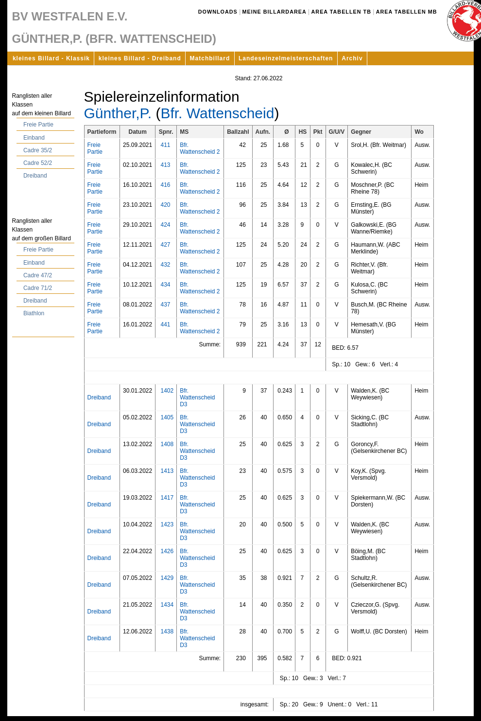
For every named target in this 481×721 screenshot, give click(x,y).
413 (165, 165)
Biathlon (33, 313)
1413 (166, 471)
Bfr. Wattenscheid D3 (197, 397)
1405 (166, 417)
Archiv (352, 58)
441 (165, 324)
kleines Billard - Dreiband (140, 58)
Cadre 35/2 (37, 150)
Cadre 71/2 (37, 288)
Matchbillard (210, 58)
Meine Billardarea (274, 12)
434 (165, 284)
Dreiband (35, 175)
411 (165, 145)
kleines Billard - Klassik (51, 58)
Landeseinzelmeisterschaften (286, 58)
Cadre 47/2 (37, 275)
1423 (166, 524)
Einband (34, 137)
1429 (166, 578)
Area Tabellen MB (406, 12)
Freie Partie (38, 124)
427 (165, 244)
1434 (166, 604)
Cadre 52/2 (37, 163)
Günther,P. (118, 113)
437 (165, 304)
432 (165, 264)
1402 (166, 390)
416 (165, 184)
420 (165, 204)
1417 (166, 497)
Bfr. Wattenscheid (217, 113)
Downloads (218, 12)
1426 (166, 551)
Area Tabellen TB (341, 12)
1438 (166, 631)
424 (165, 224)
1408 (166, 444)
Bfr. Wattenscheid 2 (200, 148)
